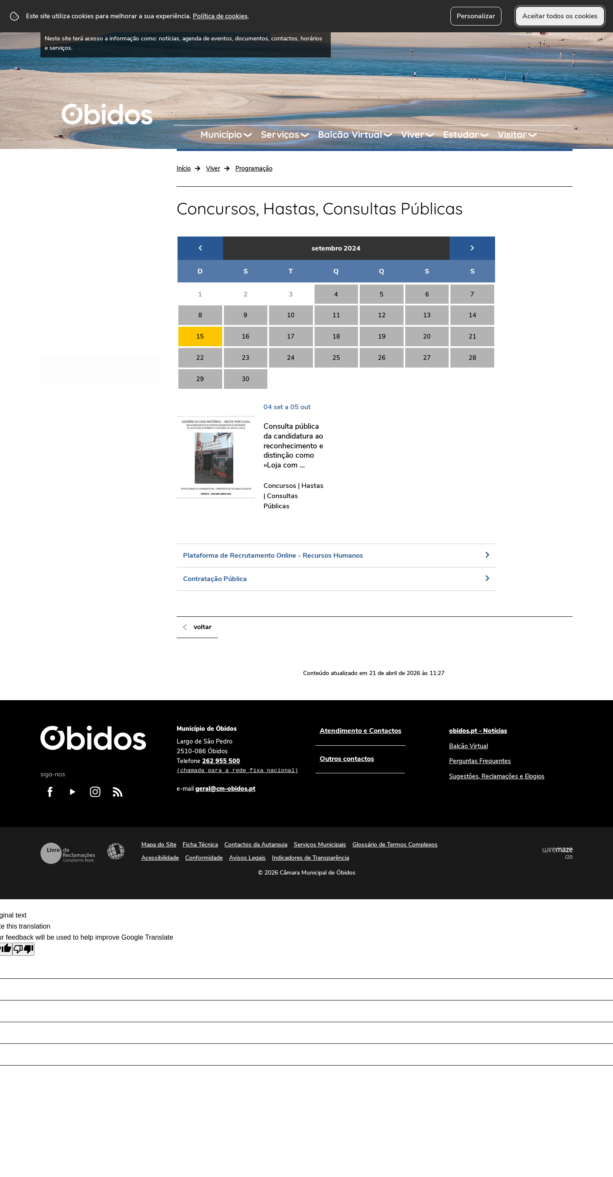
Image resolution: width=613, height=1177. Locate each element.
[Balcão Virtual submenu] (391, 134)
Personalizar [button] (476, 16)
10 (291, 315)
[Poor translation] (23, 949)
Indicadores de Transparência (310, 858)
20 (427, 336)
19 (382, 336)
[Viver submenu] (433, 134)
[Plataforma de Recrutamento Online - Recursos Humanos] (336, 555)
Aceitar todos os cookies (560, 16)
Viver (412, 134)
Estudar (461, 134)
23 (245, 357)
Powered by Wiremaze (558, 853)
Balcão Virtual (350, 134)
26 (382, 357)
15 (200, 336)
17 (291, 336)
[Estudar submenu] (488, 134)
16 (245, 336)
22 (200, 357)
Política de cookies (220, 15)
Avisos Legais (247, 858)
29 (200, 379)
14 (472, 315)
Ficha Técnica (200, 845)
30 (245, 379)
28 (472, 357)
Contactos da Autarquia (255, 845)
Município (221, 134)
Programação (253, 168)
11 (336, 315)
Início (184, 168)
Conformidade (204, 858)
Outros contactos (346, 759)
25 (336, 357)
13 (427, 315)
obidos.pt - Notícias (478, 731)
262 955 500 (237, 766)
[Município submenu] (251, 134)
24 (291, 357)
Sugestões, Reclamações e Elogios (496, 776)
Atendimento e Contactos (360, 730)
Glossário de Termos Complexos (395, 845)
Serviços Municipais (320, 845)
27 (427, 357)
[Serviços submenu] (308, 134)
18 (336, 336)
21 (472, 336)
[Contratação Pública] (336, 579)
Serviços (280, 134)
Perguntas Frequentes (480, 761)
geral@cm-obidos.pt (225, 788)
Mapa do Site (158, 845)
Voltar (203, 627)
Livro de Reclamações (67, 853)
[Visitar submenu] (536, 134)
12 (382, 315)
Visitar (512, 134)
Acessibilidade (115, 851)
